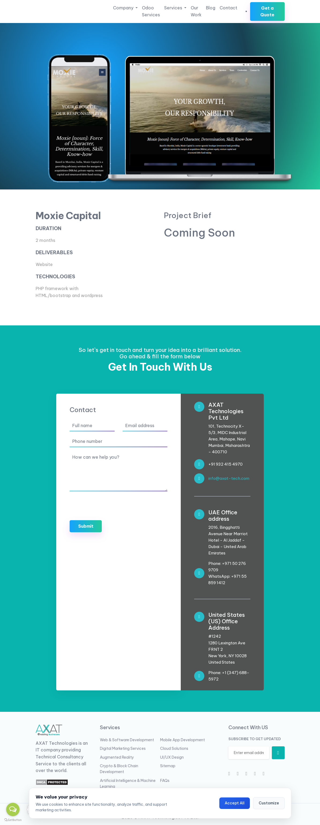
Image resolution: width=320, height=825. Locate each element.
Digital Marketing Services (123, 748)
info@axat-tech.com (228, 478)
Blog (210, 7)
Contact (228, 7)
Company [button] (123, 7)
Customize (269, 803)
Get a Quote (267, 11)
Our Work (196, 11)
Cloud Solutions (174, 748)
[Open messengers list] (13, 809)
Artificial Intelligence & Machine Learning (128, 783)
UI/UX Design (172, 757)
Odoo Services (151, 11)
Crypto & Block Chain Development (119, 768)
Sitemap (167, 765)
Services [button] (173, 7)
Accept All (234, 803)
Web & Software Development (127, 739)
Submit (85, 526)
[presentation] (110, 505)
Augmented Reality (117, 757)
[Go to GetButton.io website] (12, 819)
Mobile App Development (182, 739)
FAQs (165, 780)
